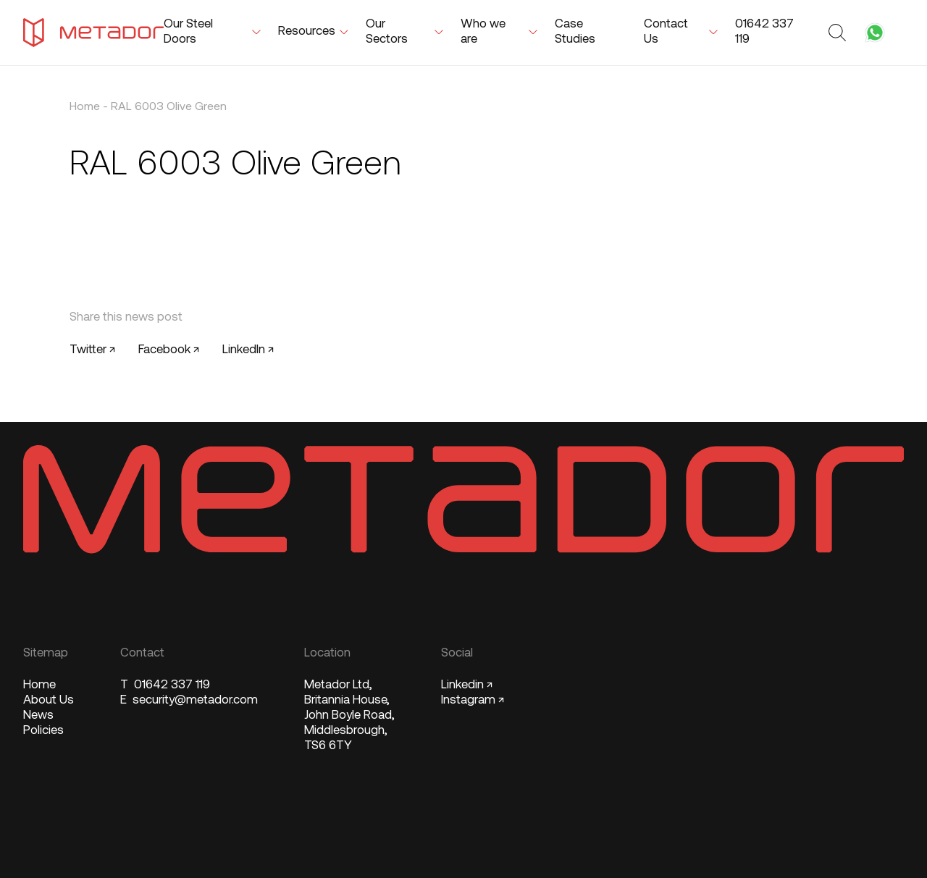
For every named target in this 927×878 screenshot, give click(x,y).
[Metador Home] (93, 32)
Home (85, 107)
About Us (48, 700)
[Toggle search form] (839, 32)
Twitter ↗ (92, 350)
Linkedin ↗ (466, 685)
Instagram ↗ (472, 700)
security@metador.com (189, 700)
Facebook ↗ (168, 350)
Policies (43, 731)
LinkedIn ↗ (248, 350)
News (38, 715)
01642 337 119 (165, 685)
